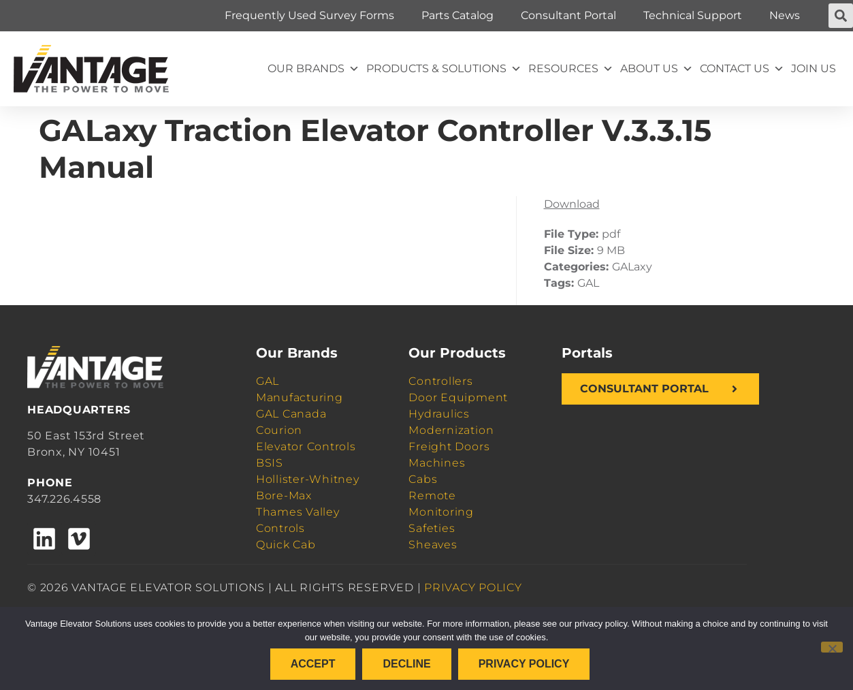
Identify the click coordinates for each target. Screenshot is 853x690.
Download (572, 204)
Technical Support (692, 15)
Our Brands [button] (313, 68)
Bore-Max (284, 495)
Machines (436, 462)
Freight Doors (448, 446)
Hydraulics (439, 413)
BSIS (269, 462)
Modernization (451, 430)
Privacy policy (524, 664)
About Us (656, 68)
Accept (313, 664)
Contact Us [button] (742, 68)
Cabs (422, 479)
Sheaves (432, 544)
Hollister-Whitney (307, 479)
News (784, 15)
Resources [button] (570, 68)
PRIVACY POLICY (473, 587)
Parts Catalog (457, 15)
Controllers (440, 381)
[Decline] (832, 647)
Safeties (431, 528)
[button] (840, 15)
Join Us (813, 68)
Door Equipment (458, 397)
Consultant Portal (568, 15)
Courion (279, 430)
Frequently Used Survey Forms (309, 15)
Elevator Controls (306, 446)
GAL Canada (291, 413)
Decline (406, 664)
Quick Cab (286, 544)
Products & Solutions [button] (443, 68)
